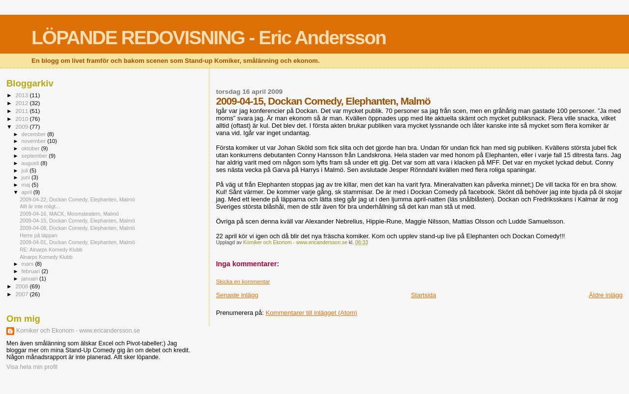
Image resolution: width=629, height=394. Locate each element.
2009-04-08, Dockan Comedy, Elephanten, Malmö (77, 228)
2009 (22, 126)
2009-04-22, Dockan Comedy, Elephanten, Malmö (77, 199)
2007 (22, 294)
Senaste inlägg (237, 295)
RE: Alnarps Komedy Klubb (51, 250)
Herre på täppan (38, 235)
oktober (31, 148)
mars (28, 264)
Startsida (423, 295)
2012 (22, 103)
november (35, 141)
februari (32, 271)
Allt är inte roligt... (40, 206)
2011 (22, 111)
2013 (22, 95)
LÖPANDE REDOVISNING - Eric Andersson (208, 37)
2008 (22, 286)
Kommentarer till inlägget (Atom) (311, 312)
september (35, 156)
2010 (22, 118)
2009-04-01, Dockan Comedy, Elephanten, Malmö (77, 242)
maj (27, 185)
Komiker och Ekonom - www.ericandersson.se (78, 330)
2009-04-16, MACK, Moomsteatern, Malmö (69, 214)
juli (26, 170)
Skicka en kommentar (243, 281)
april (27, 192)
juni (26, 177)
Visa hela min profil (31, 367)
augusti (31, 163)
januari (31, 278)
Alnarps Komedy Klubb (46, 257)
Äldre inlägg (606, 295)
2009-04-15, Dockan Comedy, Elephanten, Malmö (77, 221)
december (35, 134)
